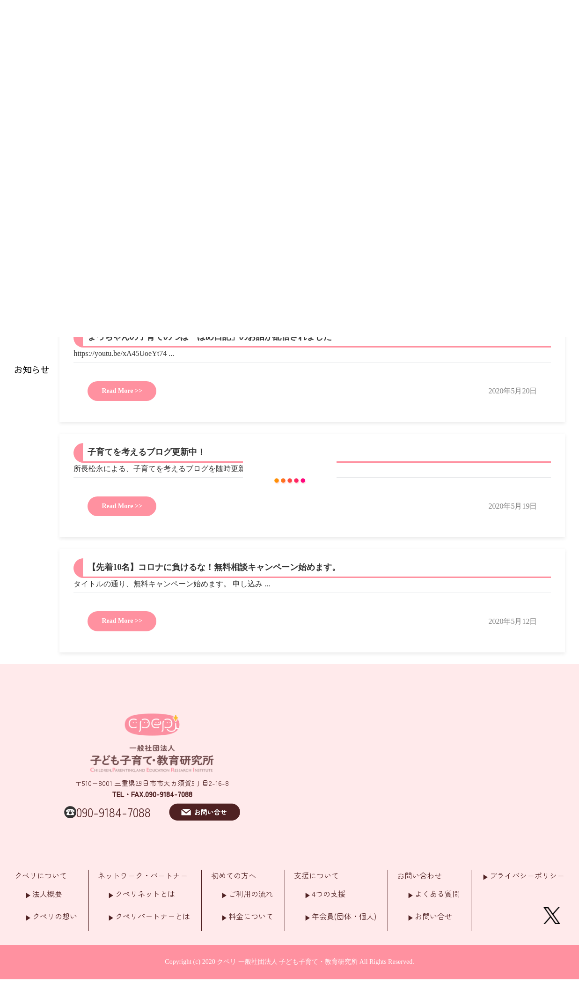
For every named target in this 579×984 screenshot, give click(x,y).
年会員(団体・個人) (344, 916)
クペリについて (41, 875)
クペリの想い (54, 916)
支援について (316, 875)
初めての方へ (233, 875)
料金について (250, 916)
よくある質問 (437, 893)
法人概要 (47, 893)
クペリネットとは (145, 893)
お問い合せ (433, 916)
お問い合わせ (419, 875)
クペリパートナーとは (152, 916)
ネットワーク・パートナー (143, 875)
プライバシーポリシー (527, 875)
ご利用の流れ (250, 893)
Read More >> (122, 390)
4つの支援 (328, 893)
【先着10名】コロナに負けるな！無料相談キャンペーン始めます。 (214, 567)
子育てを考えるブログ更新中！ (146, 452)
